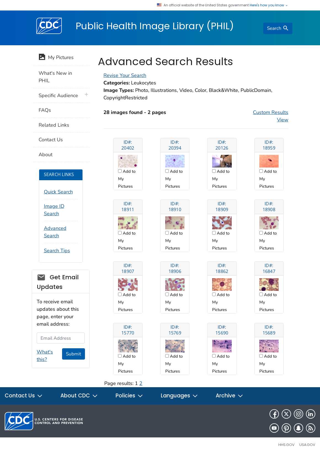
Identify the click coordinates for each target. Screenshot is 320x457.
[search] (277, 28)
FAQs (45, 110)
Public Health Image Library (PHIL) (155, 26)
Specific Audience (58, 95)
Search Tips (57, 250)
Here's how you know (269, 5)
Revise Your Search (124, 75)
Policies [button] (129, 395)
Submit (73, 354)
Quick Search (58, 191)
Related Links (54, 125)
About (45, 154)
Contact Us (51, 139)
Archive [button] (229, 395)
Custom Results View (270, 116)
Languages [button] (179, 395)
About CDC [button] (79, 395)
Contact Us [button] (24, 395)
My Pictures (56, 58)
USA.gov (307, 444)
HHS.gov (286, 444)
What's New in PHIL (55, 77)
